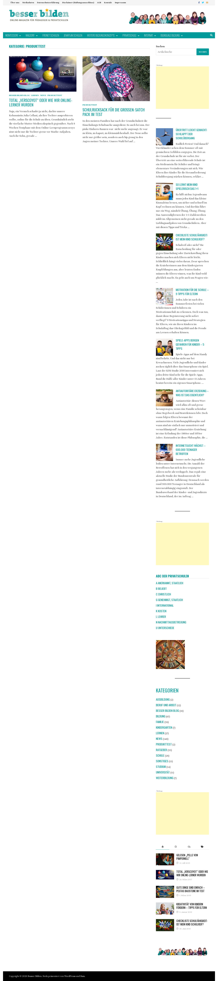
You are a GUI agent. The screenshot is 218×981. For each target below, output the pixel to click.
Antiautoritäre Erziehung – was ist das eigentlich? (192, 393)
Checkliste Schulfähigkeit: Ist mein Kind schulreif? (192, 237)
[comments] (189, 847)
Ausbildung (163, 699)
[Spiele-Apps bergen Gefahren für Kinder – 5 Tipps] (164, 347)
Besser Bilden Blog (19, 95)
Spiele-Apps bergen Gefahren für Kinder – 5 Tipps (190, 344)
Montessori (11, 35)
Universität (163, 772)
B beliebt (161, 588)
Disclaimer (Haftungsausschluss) (78, 2)
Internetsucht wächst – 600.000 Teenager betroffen (191, 449)
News (43, 95)
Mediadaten (28, 2)
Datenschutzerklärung (48, 2)
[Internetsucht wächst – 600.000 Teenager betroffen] (164, 452)
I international (165, 605)
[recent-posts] (175, 847)
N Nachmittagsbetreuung (171, 622)
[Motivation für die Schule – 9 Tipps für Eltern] (164, 296)
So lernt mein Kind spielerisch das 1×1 (187, 186)
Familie (160, 722)
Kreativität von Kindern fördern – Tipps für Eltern (191, 906)
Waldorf (30, 35)
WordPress (70, 976)
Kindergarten (164, 727)
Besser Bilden (34, 976)
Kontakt (108, 2)
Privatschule (129, 35)
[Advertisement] (182, 87)
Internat (148, 35)
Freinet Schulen (50, 35)
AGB (99, 2)
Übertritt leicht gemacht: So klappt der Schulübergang (191, 134)
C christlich (163, 594)
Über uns (15, 2)
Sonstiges (162, 761)
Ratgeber (161, 750)
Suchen (160, 46)
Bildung (160, 716)
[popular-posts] (162, 847)
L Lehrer (161, 616)
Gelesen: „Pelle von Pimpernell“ (187, 856)
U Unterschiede (165, 628)
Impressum (120, 2)
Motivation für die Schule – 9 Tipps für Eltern (192, 291)
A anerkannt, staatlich (169, 583)
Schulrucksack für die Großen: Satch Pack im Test (114, 112)
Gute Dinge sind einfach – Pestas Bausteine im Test (190, 889)
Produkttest (55, 95)
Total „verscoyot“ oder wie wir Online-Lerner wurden (40, 102)
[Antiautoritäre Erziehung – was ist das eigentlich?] (164, 397)
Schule (160, 755)
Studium (161, 766)
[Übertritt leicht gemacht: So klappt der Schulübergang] (164, 136)
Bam (82, 976)
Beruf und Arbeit (166, 705)
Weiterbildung (164, 778)
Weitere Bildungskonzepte (101, 35)
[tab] (162, 847)
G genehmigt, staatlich (169, 600)
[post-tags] (202, 847)
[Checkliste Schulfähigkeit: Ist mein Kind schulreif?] (164, 242)
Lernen (35, 95)
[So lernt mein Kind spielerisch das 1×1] (164, 191)
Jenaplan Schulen (73, 35)
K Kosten (161, 611)
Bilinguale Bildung (170, 35)
